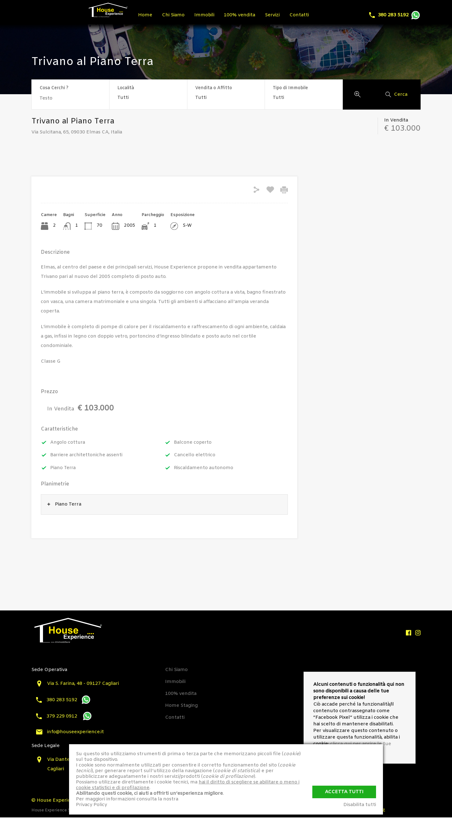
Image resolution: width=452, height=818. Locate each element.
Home (146, 15)
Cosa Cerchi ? (54, 88)
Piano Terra (63, 468)
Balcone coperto (193, 442)
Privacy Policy (91, 805)
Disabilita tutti (359, 805)
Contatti (305, 15)
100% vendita (243, 15)
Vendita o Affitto (213, 88)
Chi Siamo (175, 15)
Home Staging (181, 706)
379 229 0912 (62, 716)
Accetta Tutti (344, 791)
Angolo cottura (68, 442)
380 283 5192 (393, 15)
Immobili (207, 15)
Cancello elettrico (195, 455)
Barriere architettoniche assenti (87, 455)
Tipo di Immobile (290, 88)
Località (125, 88)
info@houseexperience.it (75, 732)
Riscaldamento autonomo (204, 468)
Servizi (277, 15)
